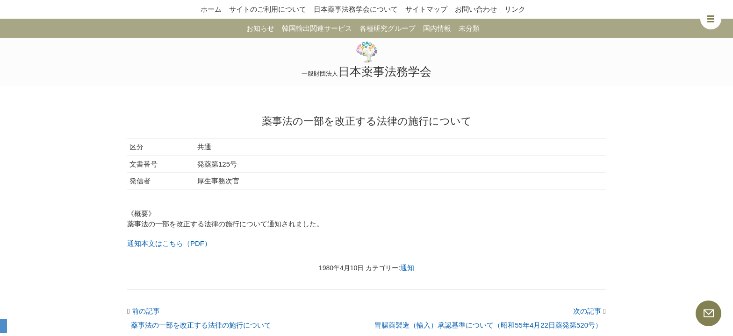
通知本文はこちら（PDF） (169, 243)
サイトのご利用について (267, 9)
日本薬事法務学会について (356, 9)
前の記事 (143, 311)
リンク (514, 9)
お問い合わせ (476, 9)
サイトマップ (426, 9)
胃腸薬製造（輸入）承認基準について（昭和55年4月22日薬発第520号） (488, 325)
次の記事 (589, 311)
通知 (407, 268)
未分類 (469, 28)
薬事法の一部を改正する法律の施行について (201, 325)
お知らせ (260, 28)
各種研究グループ (387, 28)
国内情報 (437, 28)
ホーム (211, 9)
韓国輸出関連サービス (317, 28)
